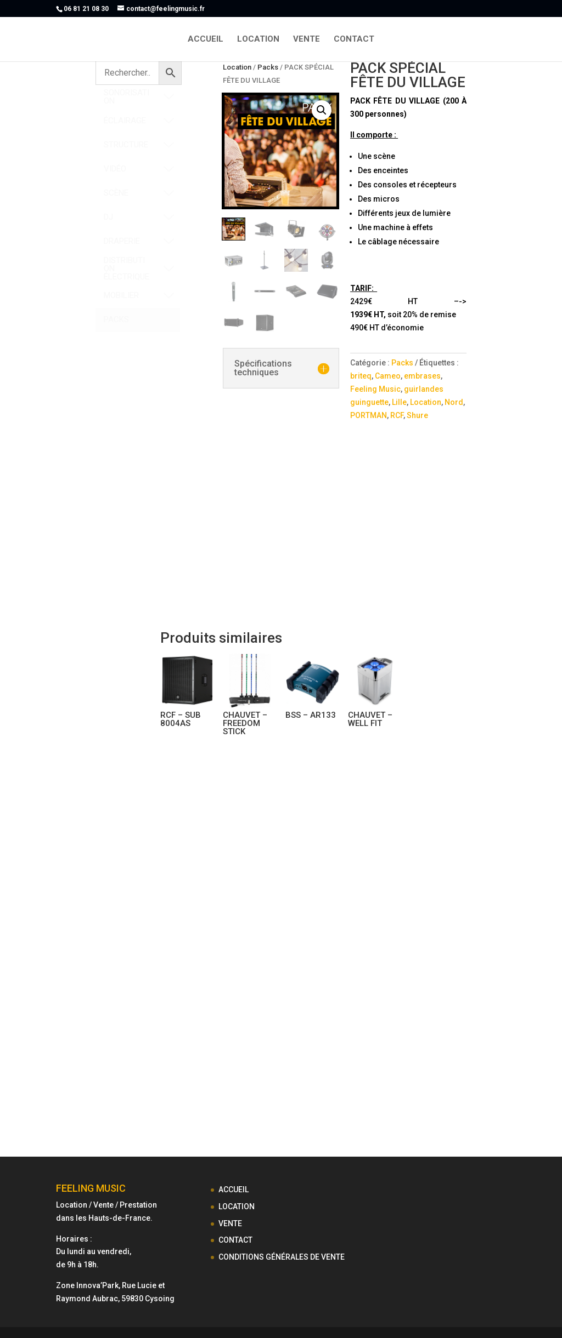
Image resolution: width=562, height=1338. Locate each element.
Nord (454, 402)
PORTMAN (368, 415)
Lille (399, 402)
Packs (267, 67)
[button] (321, 110)
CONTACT (354, 39)
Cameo (388, 375)
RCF (396, 415)
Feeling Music (375, 389)
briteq (361, 375)
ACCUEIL (205, 39)
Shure (417, 415)
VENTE (306, 39)
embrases (422, 375)
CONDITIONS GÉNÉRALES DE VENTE (281, 1257)
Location (237, 67)
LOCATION (258, 39)
